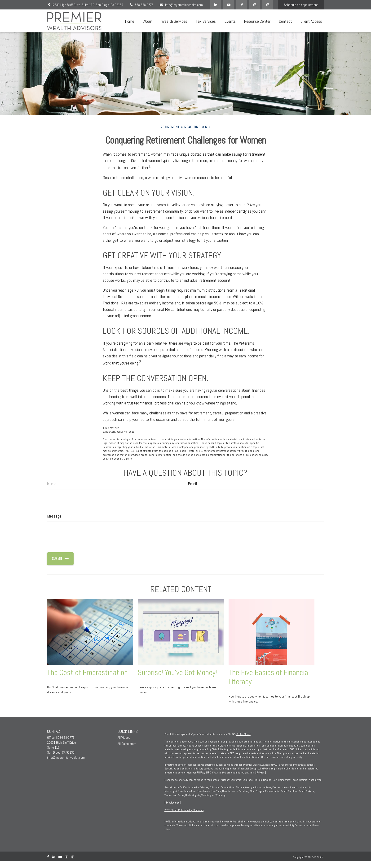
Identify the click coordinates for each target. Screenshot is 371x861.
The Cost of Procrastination (87, 672)
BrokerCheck (243, 734)
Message (54, 516)
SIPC (208, 772)
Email (192, 483)
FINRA (200, 772)
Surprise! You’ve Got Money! (177, 672)
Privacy (260, 772)
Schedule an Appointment (301, 5)
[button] (129, 21)
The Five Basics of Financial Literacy (269, 677)
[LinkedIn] (215, 4)
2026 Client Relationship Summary (184, 810)
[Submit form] (54, 558)
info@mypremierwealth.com (181, 5)
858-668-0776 (141, 5)
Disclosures (172, 802)
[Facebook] (241, 4)
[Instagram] (267, 4)
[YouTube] (228, 4)
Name (51, 483)
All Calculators (127, 744)
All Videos (124, 737)
